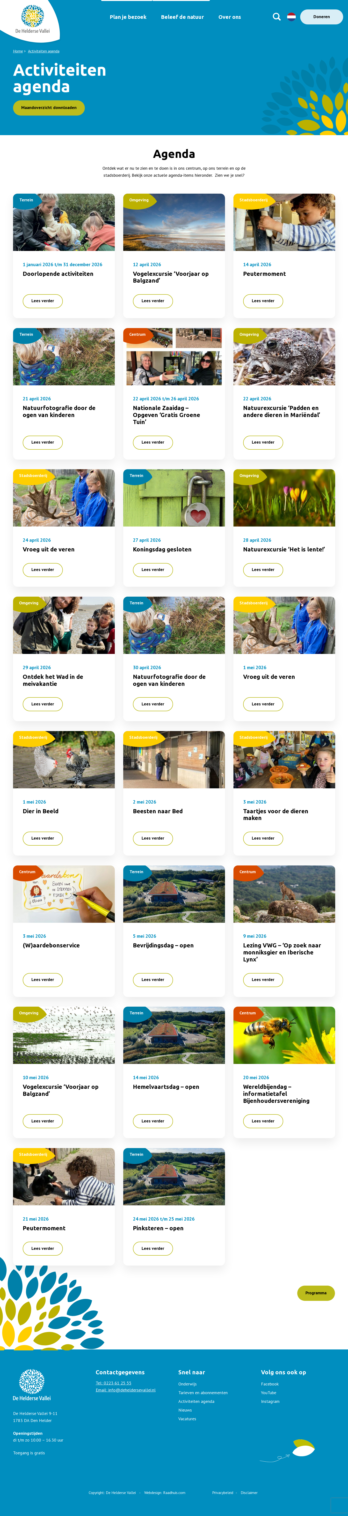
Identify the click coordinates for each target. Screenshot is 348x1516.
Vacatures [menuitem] (187, 1418)
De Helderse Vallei (121, 1492)
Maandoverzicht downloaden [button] (49, 107)
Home (18, 51)
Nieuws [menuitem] (185, 1410)
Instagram (270, 1401)
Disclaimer (249, 1492)
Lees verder (42, 300)
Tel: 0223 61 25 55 (113, 1383)
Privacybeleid (222, 1492)
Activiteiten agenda (43, 51)
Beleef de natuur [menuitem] (180, 17)
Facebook (270, 1384)
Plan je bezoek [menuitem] (123, 17)
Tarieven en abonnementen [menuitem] (203, 1392)
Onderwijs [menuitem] (187, 1384)
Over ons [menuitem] (231, 17)
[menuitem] (298, 1384)
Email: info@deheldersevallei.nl (126, 1390)
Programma (315, 1293)
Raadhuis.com (174, 1492)
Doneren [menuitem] (321, 16)
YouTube (268, 1392)
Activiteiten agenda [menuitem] (196, 1401)
